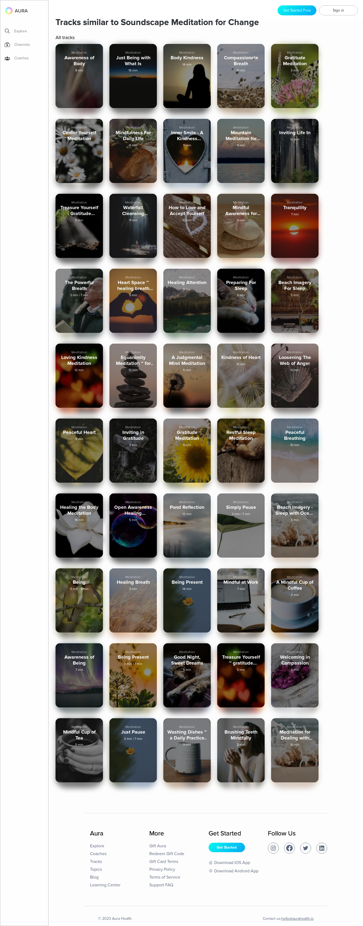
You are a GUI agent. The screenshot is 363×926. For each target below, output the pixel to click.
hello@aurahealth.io (297, 918)
